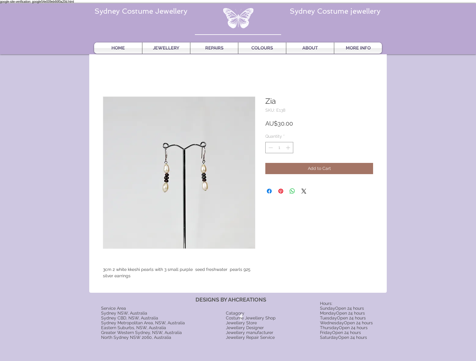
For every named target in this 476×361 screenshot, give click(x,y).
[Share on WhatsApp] (292, 191)
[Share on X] (304, 191)
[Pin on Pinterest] (280, 191)
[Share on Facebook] (269, 191)
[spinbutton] (279, 147)
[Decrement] (270, 147)
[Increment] (288, 147)
